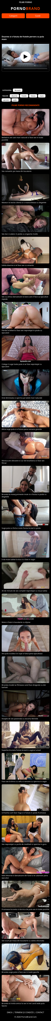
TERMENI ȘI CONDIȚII (24, 1012)
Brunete (18, 90)
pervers (6, 100)
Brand (25, 8)
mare (42, 96)
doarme (14, 96)
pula (15, 100)
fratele (24, 96)
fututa (33, 96)
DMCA (9, 1012)
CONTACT (40, 1012)
